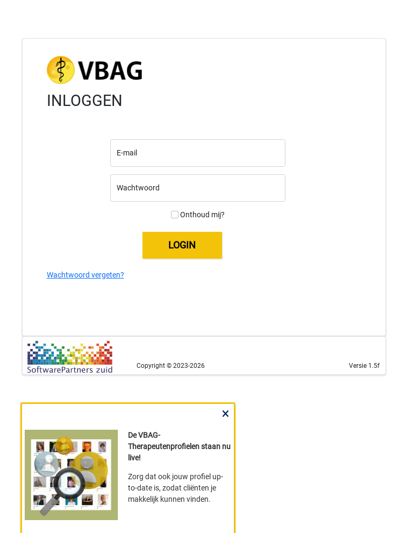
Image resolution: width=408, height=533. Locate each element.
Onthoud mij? (198, 214)
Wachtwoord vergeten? (85, 275)
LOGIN (182, 245)
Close (225, 423)
